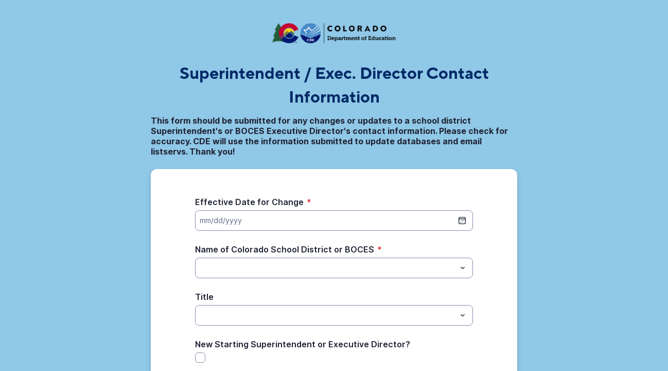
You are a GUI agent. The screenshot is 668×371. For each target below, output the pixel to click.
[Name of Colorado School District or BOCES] (325, 268)
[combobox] (334, 268)
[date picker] (462, 220)
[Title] (325, 315)
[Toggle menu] (462, 268)
